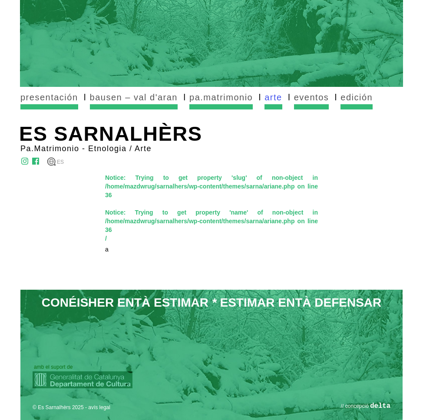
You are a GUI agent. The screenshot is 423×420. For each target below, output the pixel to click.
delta (380, 406)
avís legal (99, 407)
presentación (49, 97)
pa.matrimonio (221, 97)
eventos (311, 97)
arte (273, 97)
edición (356, 97)
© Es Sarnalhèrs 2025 (58, 407)
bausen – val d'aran (134, 97)
